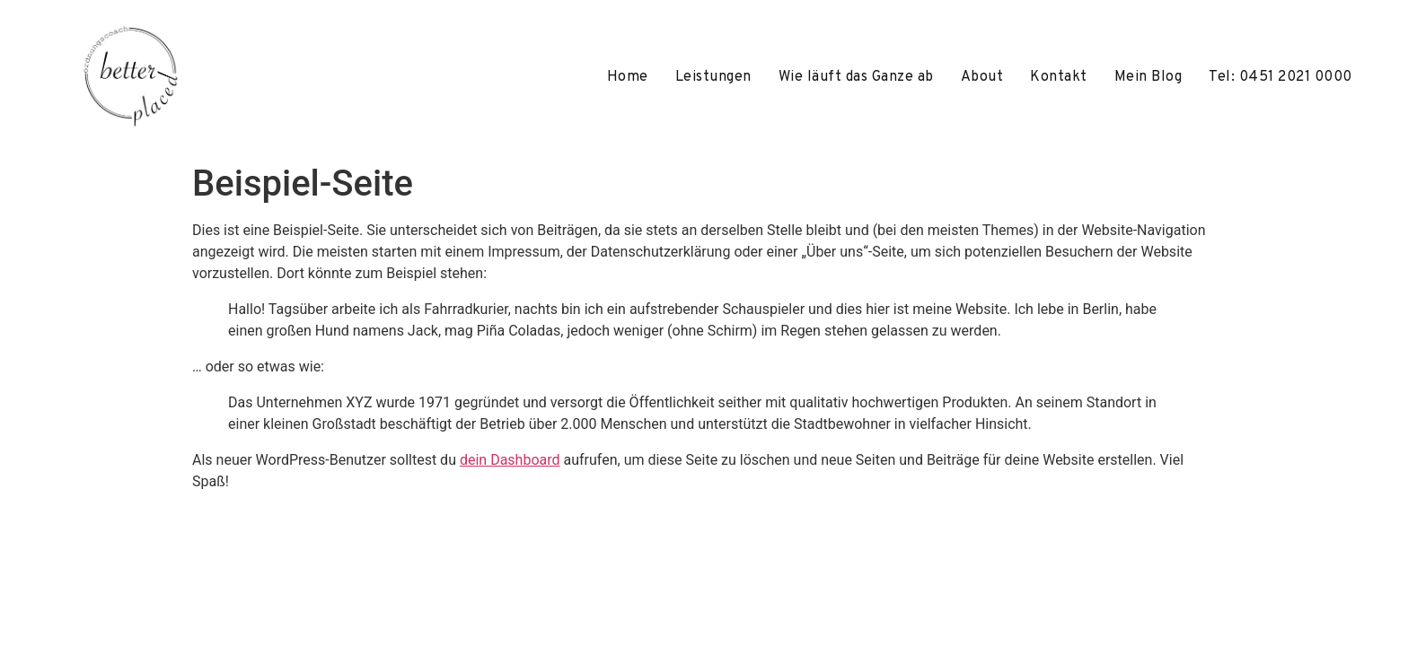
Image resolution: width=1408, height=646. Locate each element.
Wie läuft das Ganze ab (856, 77)
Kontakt (1058, 77)
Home (627, 77)
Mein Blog (1148, 77)
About (982, 77)
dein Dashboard (510, 459)
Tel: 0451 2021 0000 (1280, 77)
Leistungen (713, 77)
